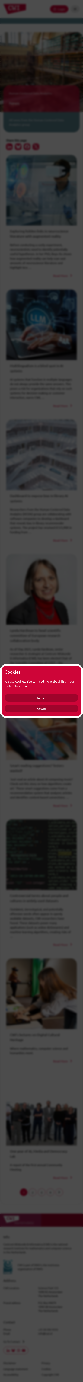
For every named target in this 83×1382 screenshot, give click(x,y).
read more (45, 681)
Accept (41, 708)
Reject (41, 698)
